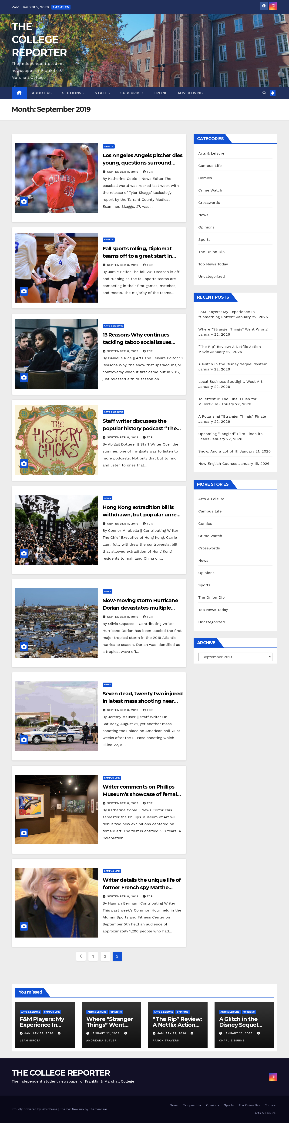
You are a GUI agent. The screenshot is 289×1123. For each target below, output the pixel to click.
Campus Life (112, 777)
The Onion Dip (211, 252)
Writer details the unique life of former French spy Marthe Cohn (142, 887)
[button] (264, 93)
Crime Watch (210, 190)
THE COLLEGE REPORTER (39, 39)
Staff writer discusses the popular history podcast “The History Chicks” (140, 428)
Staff (101, 93)
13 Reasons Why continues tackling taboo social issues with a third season (137, 342)
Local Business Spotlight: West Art (230, 381)
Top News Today (213, 264)
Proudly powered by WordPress (35, 1109)
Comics (205, 178)
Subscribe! (131, 93)
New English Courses (217, 463)
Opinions (206, 227)
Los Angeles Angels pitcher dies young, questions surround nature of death (142, 162)
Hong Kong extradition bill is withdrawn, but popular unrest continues (142, 514)
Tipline (160, 93)
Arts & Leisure (113, 325)
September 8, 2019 (123, 171)
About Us (42, 93)
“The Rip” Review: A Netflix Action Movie (177, 1025)
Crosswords (209, 202)
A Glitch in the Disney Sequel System (232, 364)
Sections (72, 93)
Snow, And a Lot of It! (218, 451)
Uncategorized (211, 276)
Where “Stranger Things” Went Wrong (232, 329)
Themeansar (98, 1109)
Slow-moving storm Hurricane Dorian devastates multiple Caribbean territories (140, 607)
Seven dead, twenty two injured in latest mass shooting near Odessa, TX (143, 701)
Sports (108, 146)
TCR (148, 171)
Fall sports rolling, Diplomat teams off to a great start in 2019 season (137, 256)
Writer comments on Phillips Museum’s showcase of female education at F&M (141, 794)
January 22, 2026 (39, 1033)
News (107, 498)
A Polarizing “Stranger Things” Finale (232, 416)
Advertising (190, 93)
